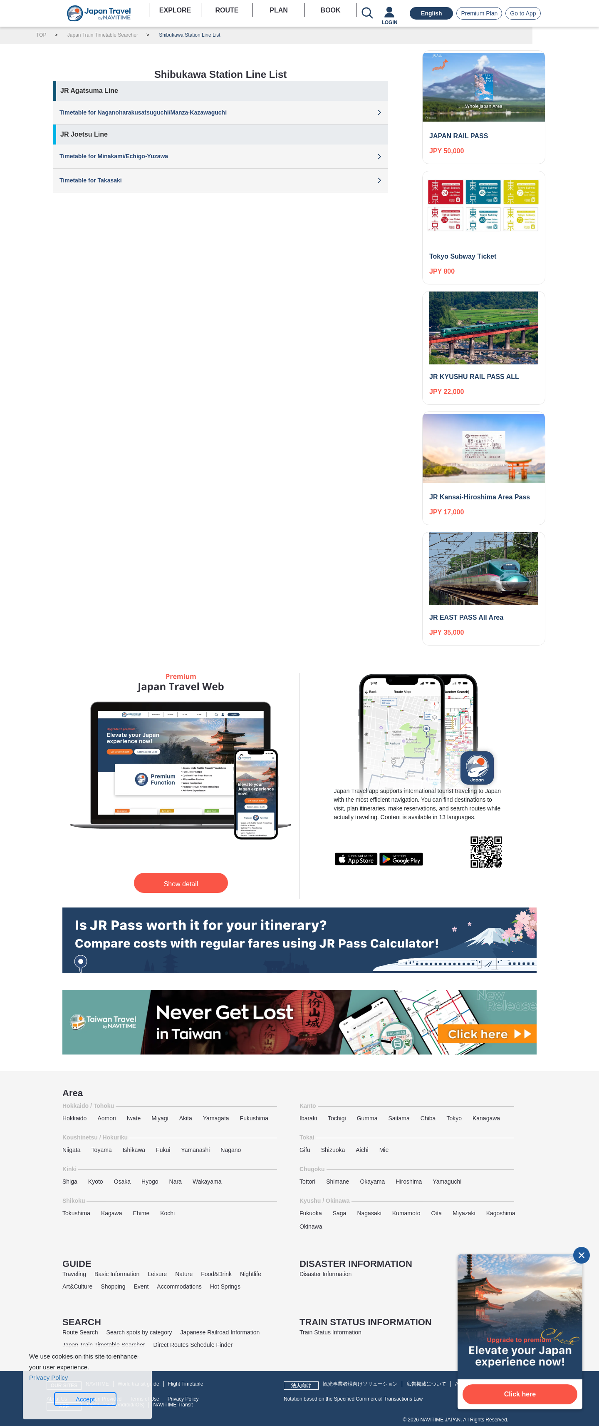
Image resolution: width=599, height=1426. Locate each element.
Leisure (157, 1274)
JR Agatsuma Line (89, 90)
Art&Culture (77, 1286)
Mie (384, 1150)
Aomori (106, 1118)
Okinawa (311, 1226)
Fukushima (254, 1118)
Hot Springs (225, 1286)
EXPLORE (175, 10)
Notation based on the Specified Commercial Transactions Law (353, 1399)
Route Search (80, 1332)
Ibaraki (308, 1118)
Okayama (372, 1181)
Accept (85, 1399)
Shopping (113, 1286)
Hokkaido (74, 1118)
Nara (175, 1181)
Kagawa (111, 1213)
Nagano (230, 1150)
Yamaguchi (447, 1181)
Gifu (305, 1150)
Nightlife (250, 1274)
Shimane (337, 1181)
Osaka (122, 1181)
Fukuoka (311, 1213)
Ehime (141, 1213)
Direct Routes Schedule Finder (193, 1344)
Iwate (134, 1118)
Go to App (523, 13)
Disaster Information (325, 1274)
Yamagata (216, 1118)
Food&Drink (216, 1274)
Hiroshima (409, 1181)
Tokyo (454, 1118)
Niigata (71, 1150)
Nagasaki (369, 1213)
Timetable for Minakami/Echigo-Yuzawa (113, 156)
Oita (436, 1213)
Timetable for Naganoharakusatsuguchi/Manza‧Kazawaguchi (143, 112)
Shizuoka (333, 1150)
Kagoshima (500, 1213)
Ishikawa (134, 1150)
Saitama (398, 1118)
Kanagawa (486, 1118)
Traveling (74, 1274)
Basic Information (116, 1274)
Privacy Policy (183, 1399)
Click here (520, 1394)
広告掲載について (426, 1384)
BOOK (331, 10)
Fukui (163, 1150)
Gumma (367, 1118)
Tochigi (337, 1118)
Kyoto (95, 1181)
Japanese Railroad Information (220, 1332)
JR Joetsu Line (84, 134)
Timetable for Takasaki (90, 180)
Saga (340, 1213)
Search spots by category (139, 1332)
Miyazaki (464, 1213)
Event (141, 1286)
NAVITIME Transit (173, 1405)
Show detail (181, 884)
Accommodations (179, 1286)
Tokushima (76, 1213)
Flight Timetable (185, 1384)
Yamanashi (195, 1150)
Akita (185, 1118)
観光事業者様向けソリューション (360, 1384)
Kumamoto (406, 1213)
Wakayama (207, 1181)
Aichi (362, 1150)
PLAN (279, 10)
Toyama (102, 1150)
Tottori (307, 1181)
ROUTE (226, 10)
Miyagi (159, 1118)
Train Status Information (330, 1332)
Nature (184, 1274)
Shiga (69, 1181)
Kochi (167, 1213)
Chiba (428, 1118)
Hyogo (149, 1181)
